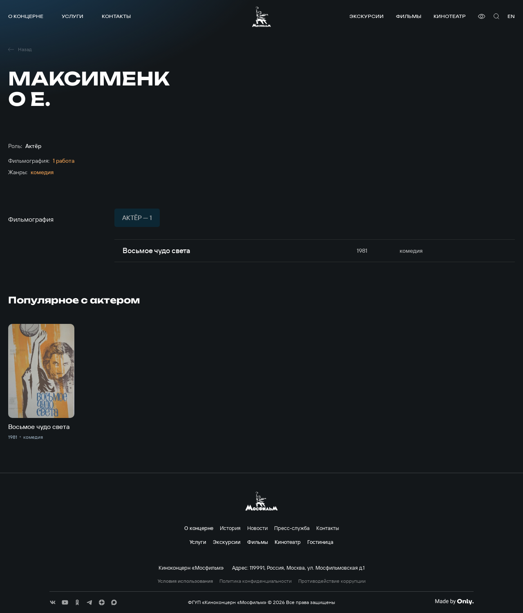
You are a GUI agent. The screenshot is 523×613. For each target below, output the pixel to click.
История (230, 528)
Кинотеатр (450, 16)
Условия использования (185, 581)
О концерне (25, 16)
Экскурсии (366, 16)
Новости (257, 528)
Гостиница (320, 542)
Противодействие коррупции (332, 581)
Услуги (72, 16)
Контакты (116, 16)
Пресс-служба (292, 528)
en (511, 16)
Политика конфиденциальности (255, 581)
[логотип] (261, 16)
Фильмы (408, 16)
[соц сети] (52, 602)
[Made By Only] (454, 601)
